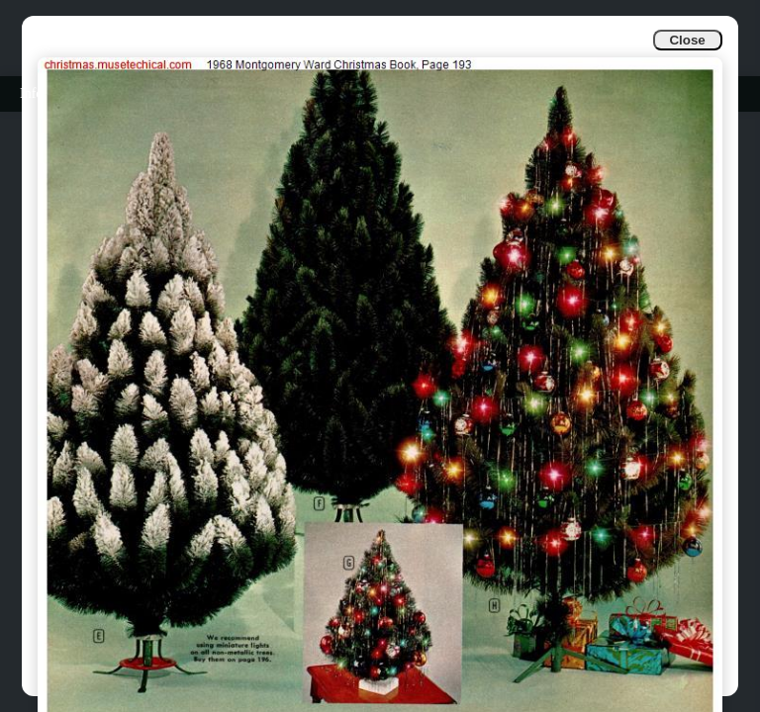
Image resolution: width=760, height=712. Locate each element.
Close (687, 40)
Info (31, 93)
